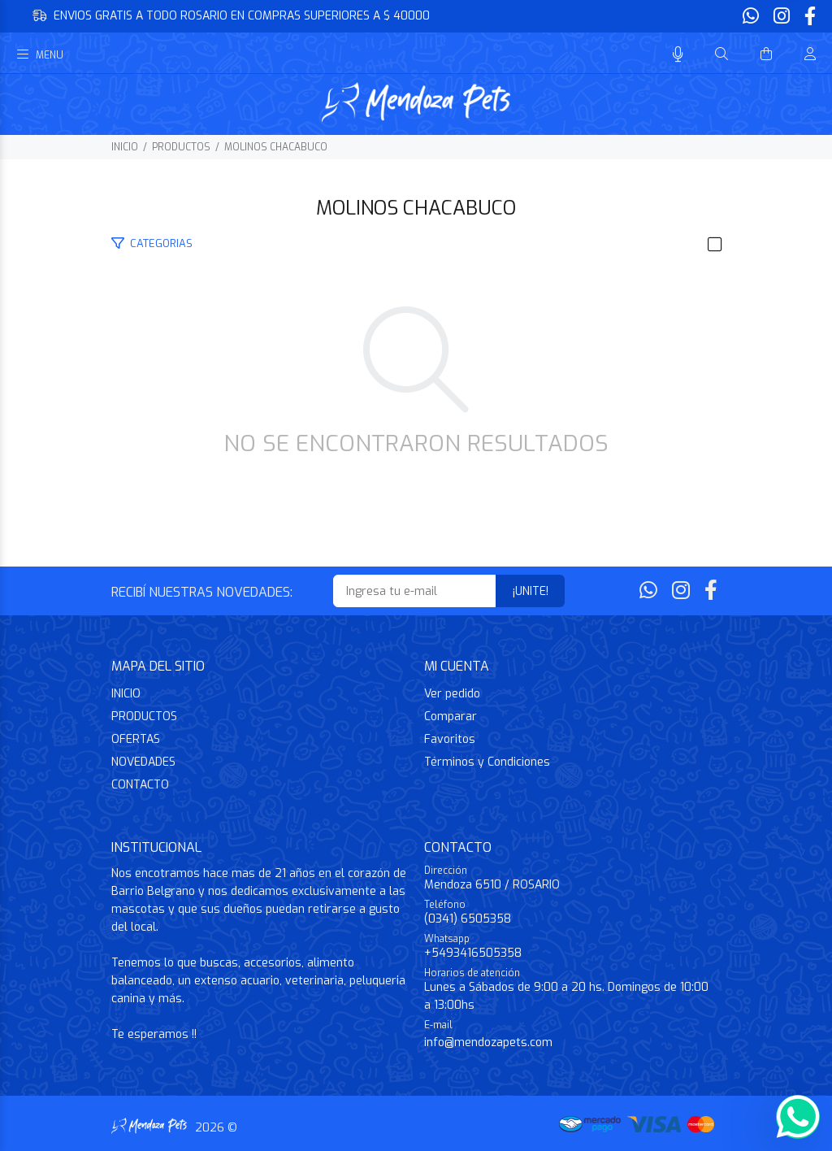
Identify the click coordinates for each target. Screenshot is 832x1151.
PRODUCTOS (181, 147)
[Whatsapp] (752, 17)
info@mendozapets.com (488, 1042)
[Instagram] (781, 17)
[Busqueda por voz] (678, 54)
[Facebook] (808, 17)
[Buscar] (721, 54)
